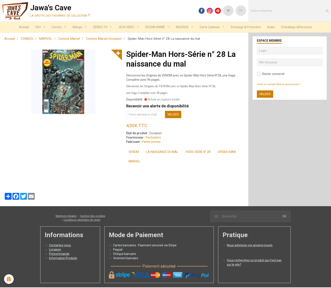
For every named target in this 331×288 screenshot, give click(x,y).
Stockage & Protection (246, 27)
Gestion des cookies (92, 216)
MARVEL (45, 39)
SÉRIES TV (100, 27)
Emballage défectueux (297, 27)
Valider (173, 115)
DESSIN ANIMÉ (155, 27)
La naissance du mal (162, 152)
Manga (78, 27)
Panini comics (151, 142)
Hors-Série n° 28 (198, 152)
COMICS (27, 39)
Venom (134, 152)
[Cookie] (9, 279)
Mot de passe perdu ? (289, 85)
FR (241, 10)
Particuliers (153, 138)
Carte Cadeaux (210, 27)
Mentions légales (66, 216)
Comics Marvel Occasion (104, 39)
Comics (57, 27)
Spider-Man (227, 152)
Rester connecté (271, 74)
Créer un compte (266, 85)
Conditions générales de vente (81, 220)
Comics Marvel (69, 39)
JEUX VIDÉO (126, 27)
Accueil (24, 27)
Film (38, 27)
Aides (271, 27)
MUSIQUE (183, 27)
